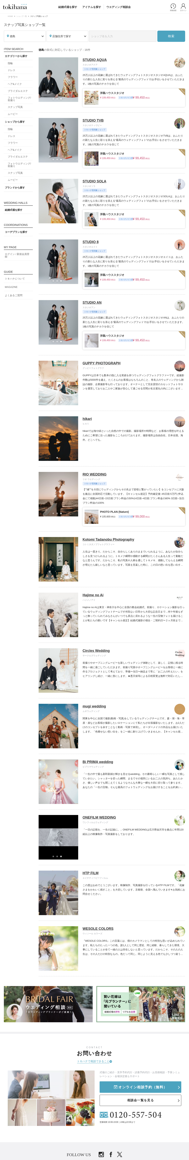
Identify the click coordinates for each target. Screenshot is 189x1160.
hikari (87, 419)
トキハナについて (15, 278)
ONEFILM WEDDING (99, 817)
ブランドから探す (15, 187)
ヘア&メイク (15, 84)
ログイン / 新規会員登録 (17, 255)
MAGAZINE (11, 287)
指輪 (10, 63)
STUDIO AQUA (95, 60)
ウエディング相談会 (118, 7)
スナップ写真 (15, 107)
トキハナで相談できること (93, 1061)
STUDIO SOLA (94, 181)
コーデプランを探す (16, 232)
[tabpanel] (58, 79)
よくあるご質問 (13, 295)
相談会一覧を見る (140, 1100)
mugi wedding (94, 706)
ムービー (13, 114)
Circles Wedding (96, 651)
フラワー (13, 77)
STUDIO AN (92, 303)
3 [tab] (62, 100)
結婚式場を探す (67, 7)
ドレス (11, 70)
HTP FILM (91, 873)
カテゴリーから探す (16, 56)
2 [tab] (58, 100)
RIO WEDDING (95, 474)
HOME (10, 16)
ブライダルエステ (18, 91)
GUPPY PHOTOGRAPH (101, 363)
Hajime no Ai (93, 595)
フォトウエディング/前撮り (19, 99)
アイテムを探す (91, 7)
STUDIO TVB (93, 120)
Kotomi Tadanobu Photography (108, 539)
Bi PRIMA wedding (98, 762)
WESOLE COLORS (98, 929)
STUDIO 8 (91, 242)
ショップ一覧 (21, 16)
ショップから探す (15, 121)
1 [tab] (54, 100)
